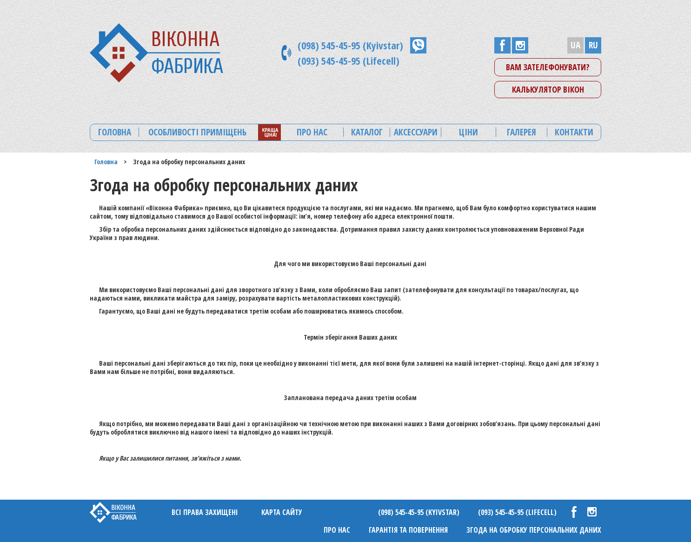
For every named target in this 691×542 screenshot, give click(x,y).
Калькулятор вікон (548, 89)
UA (575, 45)
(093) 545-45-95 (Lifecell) (348, 60)
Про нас (337, 530)
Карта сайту (281, 512)
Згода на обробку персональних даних (533, 530)
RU (593, 45)
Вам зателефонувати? (548, 67)
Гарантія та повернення (408, 530)
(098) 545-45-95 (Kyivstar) (350, 45)
